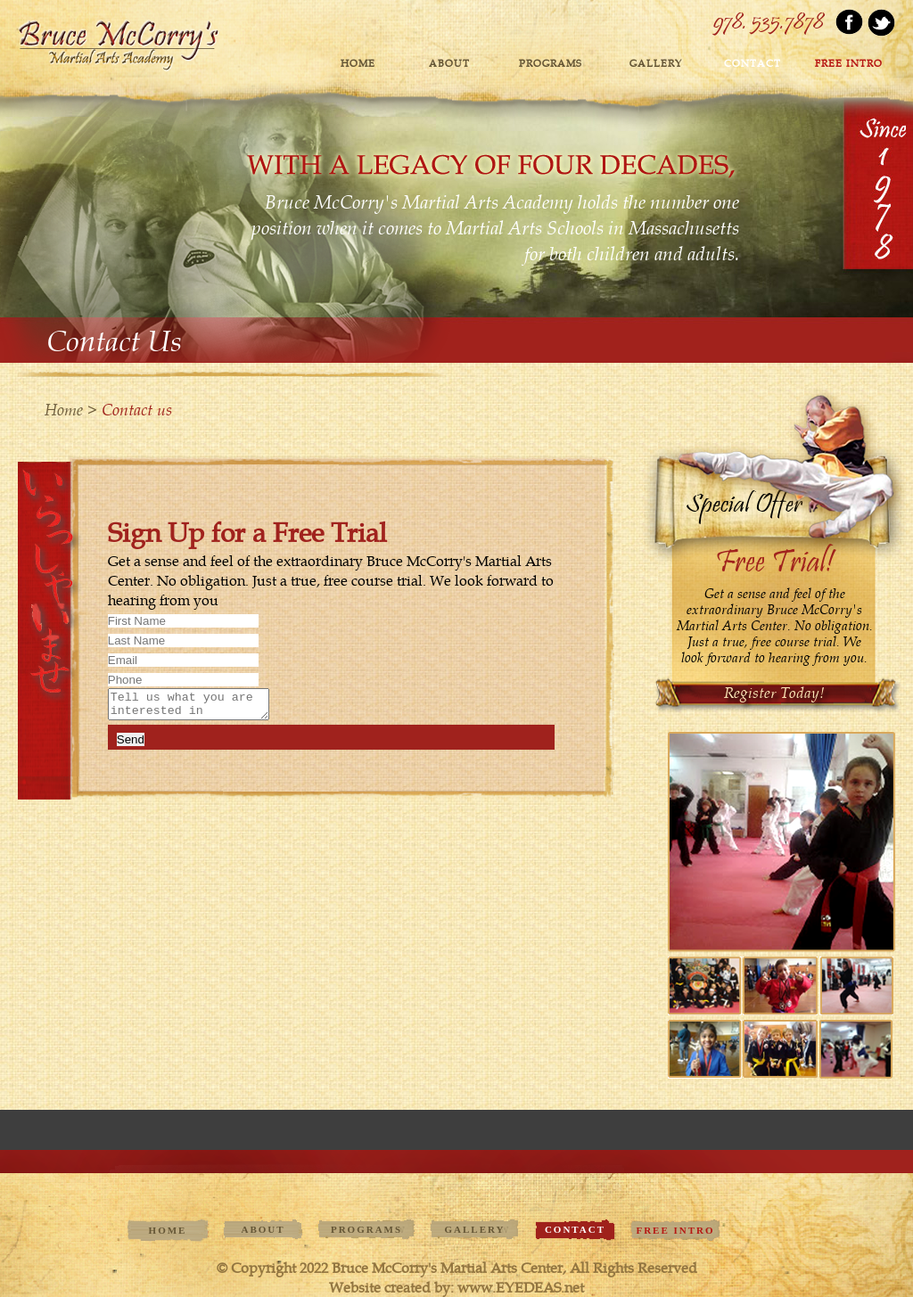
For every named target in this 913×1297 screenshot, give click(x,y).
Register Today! (774, 692)
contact (752, 63)
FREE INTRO (849, 63)
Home (358, 63)
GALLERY (655, 63)
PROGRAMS (550, 63)
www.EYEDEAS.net (520, 1287)
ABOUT (449, 63)
